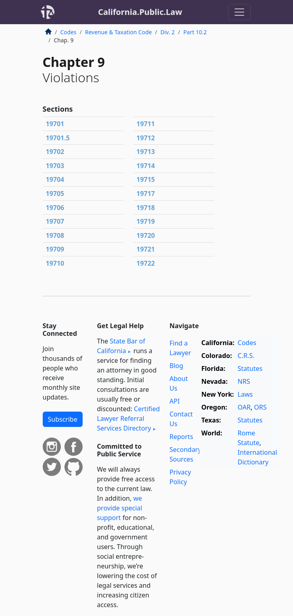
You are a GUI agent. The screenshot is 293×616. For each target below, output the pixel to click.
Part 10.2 (195, 32)
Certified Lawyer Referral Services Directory (128, 418)
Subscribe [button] (62, 419)
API (175, 401)
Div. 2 (167, 32)
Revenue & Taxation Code (118, 32)
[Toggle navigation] (239, 12)
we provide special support (119, 508)
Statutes (250, 368)
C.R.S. (246, 355)
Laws (245, 394)
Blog (176, 365)
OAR (244, 407)
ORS (260, 407)
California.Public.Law (140, 11)
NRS (244, 381)
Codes (68, 32)
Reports (181, 436)
